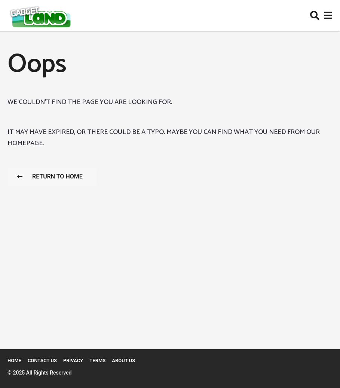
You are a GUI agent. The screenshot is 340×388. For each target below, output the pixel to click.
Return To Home (50, 176)
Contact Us (42, 360)
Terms (97, 360)
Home (14, 360)
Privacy (73, 360)
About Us (123, 360)
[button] (314, 15)
